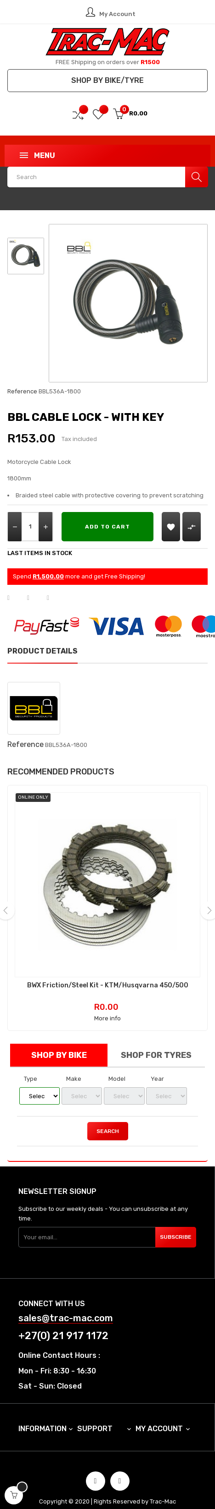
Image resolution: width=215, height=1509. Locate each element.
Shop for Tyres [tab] (156, 1045)
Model (116, 1068)
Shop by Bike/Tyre (107, 80)
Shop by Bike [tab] (59, 1045)
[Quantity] (30, 526)
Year (157, 1068)
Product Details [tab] (42, 651)
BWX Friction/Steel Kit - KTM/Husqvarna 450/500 (102, 975)
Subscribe (176, 1227)
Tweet (34, 598)
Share (14, 598)
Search (107, 1121)
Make (73, 1068)
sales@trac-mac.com (65, 1308)
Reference (22, 391)
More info (102, 1008)
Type (30, 1068)
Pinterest (54, 598)
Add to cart (107, 526)
